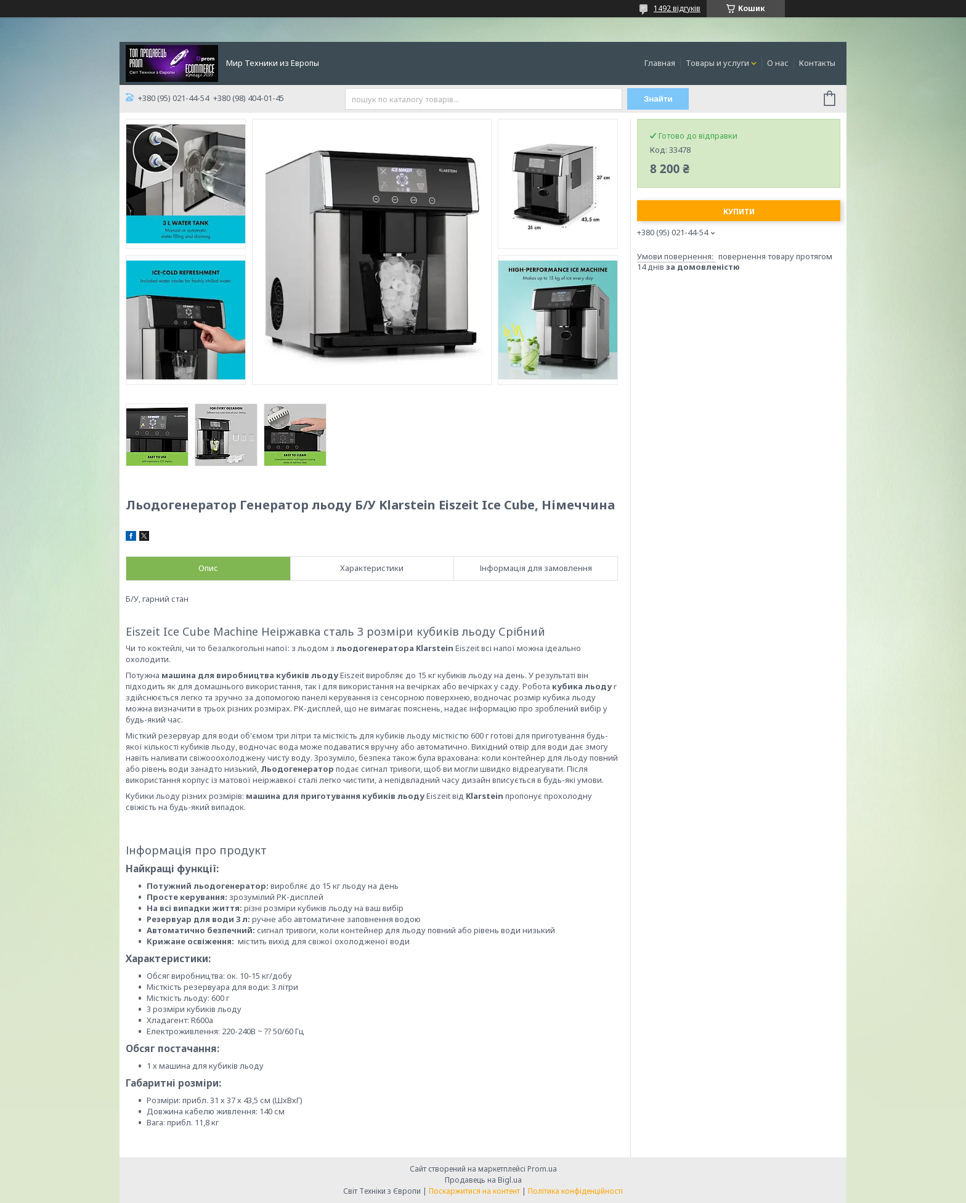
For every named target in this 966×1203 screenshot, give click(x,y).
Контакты (817, 62)
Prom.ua (542, 1169)
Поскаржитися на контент (474, 1191)
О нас (778, 62)
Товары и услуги (717, 62)
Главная (659, 62)
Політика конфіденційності (575, 1191)
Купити (739, 211)
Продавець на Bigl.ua (483, 1180)
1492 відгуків (677, 8)
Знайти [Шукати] (658, 98)
